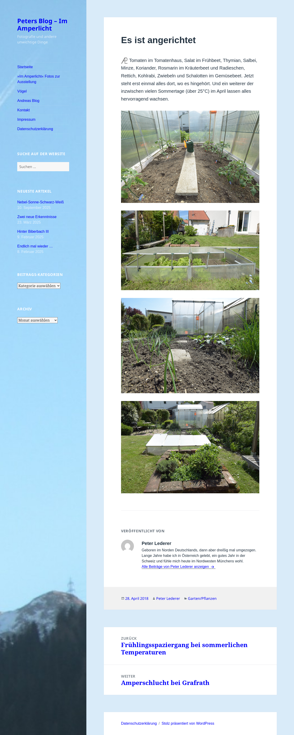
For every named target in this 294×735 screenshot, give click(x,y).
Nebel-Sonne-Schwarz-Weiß (40, 202)
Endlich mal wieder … (35, 246)
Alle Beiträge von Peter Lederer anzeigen (176, 567)
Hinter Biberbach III (33, 231)
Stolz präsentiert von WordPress (188, 723)
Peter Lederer (168, 598)
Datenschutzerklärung (35, 129)
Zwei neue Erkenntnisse (37, 217)
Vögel (22, 91)
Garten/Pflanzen (202, 598)
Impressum (26, 119)
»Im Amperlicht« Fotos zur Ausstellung (38, 79)
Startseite (25, 67)
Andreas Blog (28, 101)
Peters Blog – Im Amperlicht (42, 24)
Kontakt (23, 110)
